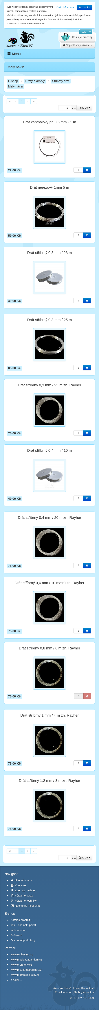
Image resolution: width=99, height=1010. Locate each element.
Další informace (65, 7)
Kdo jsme (18, 885)
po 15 (84, 107)
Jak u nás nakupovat (23, 925)
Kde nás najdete (23, 890)
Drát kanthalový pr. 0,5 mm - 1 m (49, 122)
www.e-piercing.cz (22, 954)
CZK (83, 32)
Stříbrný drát (60, 81)
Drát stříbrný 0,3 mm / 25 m (49, 320)
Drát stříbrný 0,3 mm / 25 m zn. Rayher (49, 385)
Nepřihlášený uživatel (77, 45)
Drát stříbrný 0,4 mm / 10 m (49, 450)
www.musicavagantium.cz (26, 959)
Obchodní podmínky (23, 940)
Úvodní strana (21, 880)
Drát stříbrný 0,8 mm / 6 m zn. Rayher (49, 648)
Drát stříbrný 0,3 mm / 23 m (49, 253)
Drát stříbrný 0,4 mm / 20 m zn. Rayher (49, 518)
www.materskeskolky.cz (25, 974)
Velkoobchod (18, 930)
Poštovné (16, 935)
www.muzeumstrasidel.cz (26, 969)
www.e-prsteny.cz (21, 964)
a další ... (16, 979)
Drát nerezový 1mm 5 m (49, 187)
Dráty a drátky (35, 81)
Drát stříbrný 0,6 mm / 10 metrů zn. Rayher (49, 583)
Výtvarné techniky (24, 900)
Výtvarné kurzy (22, 895)
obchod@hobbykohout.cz (78, 992)
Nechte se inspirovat (25, 905)
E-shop (13, 81)
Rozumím (84, 7)
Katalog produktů (21, 919)
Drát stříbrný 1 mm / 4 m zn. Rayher (49, 715)
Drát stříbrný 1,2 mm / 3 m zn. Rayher (49, 781)
